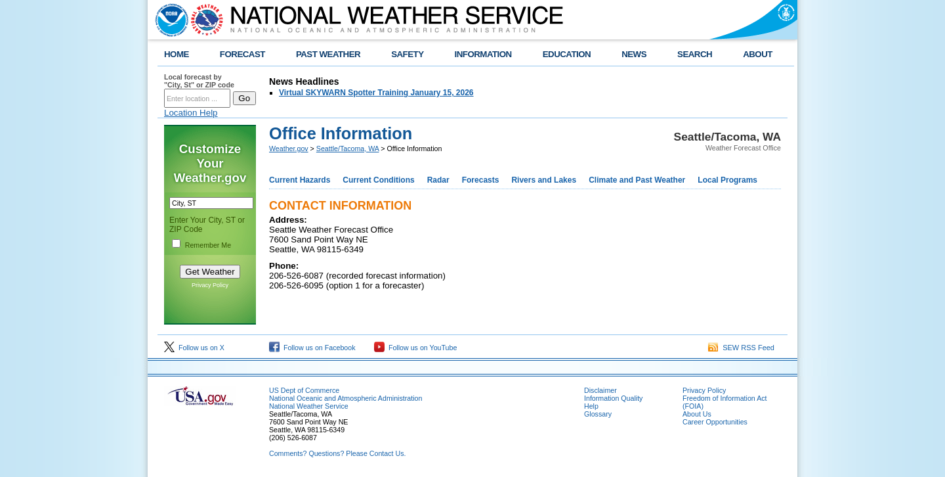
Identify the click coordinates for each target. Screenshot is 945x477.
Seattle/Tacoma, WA (347, 148)
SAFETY (407, 54)
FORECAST (242, 54)
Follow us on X (194, 348)
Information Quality (613, 398)
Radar (438, 180)
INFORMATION (483, 54)
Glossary (598, 414)
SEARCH (694, 54)
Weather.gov (288, 148)
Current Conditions (378, 180)
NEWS (633, 54)
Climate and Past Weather (637, 180)
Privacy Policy (210, 285)
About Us (696, 414)
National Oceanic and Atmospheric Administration (345, 398)
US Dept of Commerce (304, 390)
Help (591, 406)
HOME (176, 54)
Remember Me (208, 245)
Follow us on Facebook (312, 348)
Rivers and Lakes (543, 180)
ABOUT (757, 54)
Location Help (191, 113)
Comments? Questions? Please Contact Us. (337, 453)
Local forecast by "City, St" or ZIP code (199, 81)
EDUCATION (567, 54)
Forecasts (480, 180)
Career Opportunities (714, 422)
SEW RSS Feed (741, 348)
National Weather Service (308, 406)
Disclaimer (600, 390)
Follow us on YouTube (415, 348)
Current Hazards (299, 180)
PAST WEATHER (328, 54)
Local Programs (727, 180)
